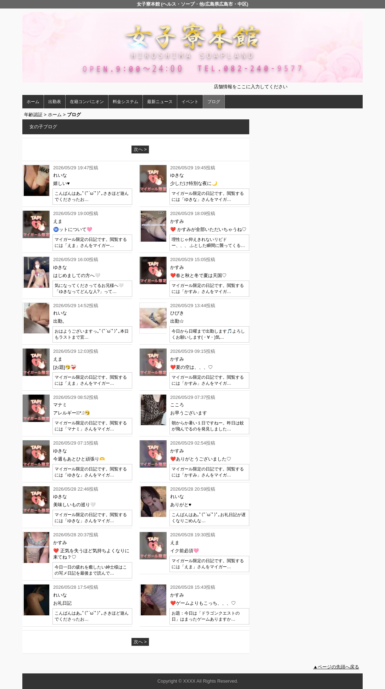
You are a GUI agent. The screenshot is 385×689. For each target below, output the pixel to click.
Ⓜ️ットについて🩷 (72, 229)
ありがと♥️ (180, 504)
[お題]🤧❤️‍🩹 (64, 367)
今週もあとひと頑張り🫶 (79, 459)
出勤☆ (177, 321)
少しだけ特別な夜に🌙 (193, 183)
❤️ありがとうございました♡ (200, 459)
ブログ (213, 101)
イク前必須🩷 (184, 550)
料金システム (125, 101)
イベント (190, 101)
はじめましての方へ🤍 (76, 275)
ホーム (33, 101)
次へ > (140, 149)
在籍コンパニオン (87, 101)
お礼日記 (62, 603)
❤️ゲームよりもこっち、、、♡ (203, 603)
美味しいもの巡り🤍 (74, 504)
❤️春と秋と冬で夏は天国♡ (198, 275)
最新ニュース (160, 101)
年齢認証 (33, 114)
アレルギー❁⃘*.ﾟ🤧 (71, 413)
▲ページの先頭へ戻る (336, 667)
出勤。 (60, 321)
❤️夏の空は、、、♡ (191, 367)
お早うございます (188, 413)
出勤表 (54, 101)
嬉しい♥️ (61, 183)
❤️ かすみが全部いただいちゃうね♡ (208, 229)
